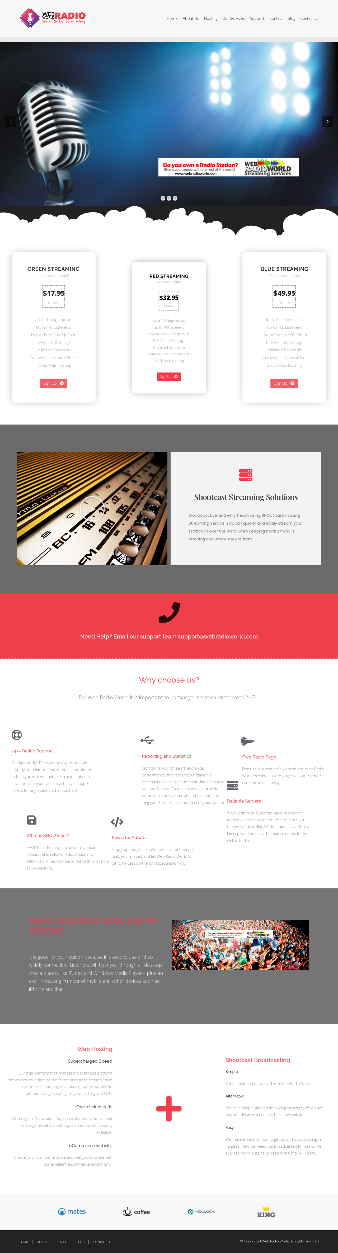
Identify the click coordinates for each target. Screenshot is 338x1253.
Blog (291, 18)
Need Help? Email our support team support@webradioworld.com (169, 641)
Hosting (210, 18)
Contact (276, 18)
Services (62, 1242)
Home (172, 18)
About (42, 1242)
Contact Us (310, 18)
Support (257, 18)
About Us (191, 18)
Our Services (233, 18)
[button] (125, 1212)
